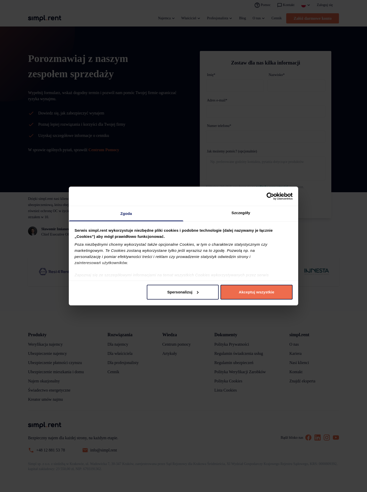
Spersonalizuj (183, 292)
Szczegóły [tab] (240, 213)
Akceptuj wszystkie (256, 292)
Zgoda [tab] (126, 213)
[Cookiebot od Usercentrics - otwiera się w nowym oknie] (270, 196)
